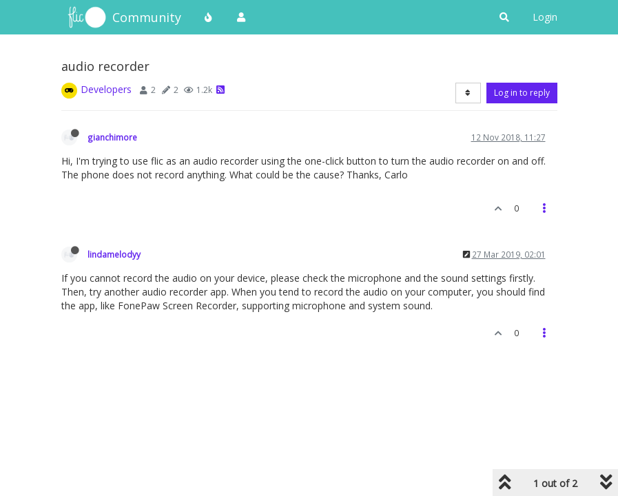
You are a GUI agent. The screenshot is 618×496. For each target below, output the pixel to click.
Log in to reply (522, 93)
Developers (106, 89)
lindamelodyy (114, 254)
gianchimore (112, 137)
